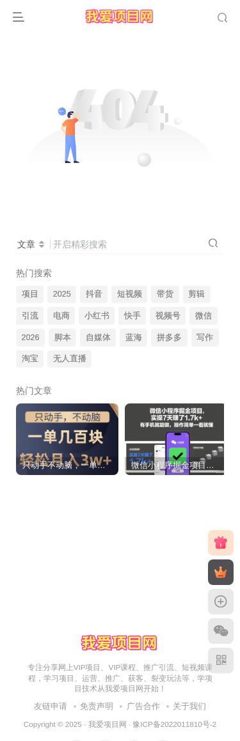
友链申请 (50, 706)
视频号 (168, 315)
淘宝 (30, 358)
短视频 (129, 294)
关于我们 (189, 706)
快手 (132, 315)
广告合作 (143, 706)
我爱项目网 (107, 724)
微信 (203, 315)
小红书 (96, 315)
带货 (165, 294)
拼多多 (169, 337)
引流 (30, 315)
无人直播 (69, 358)
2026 (31, 337)
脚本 (62, 337)
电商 (61, 315)
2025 (62, 294)
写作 (204, 337)
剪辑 (196, 294)
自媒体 (98, 337)
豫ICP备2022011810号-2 (174, 724)
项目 (30, 294)
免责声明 (96, 706)
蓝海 (133, 337)
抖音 (94, 294)
